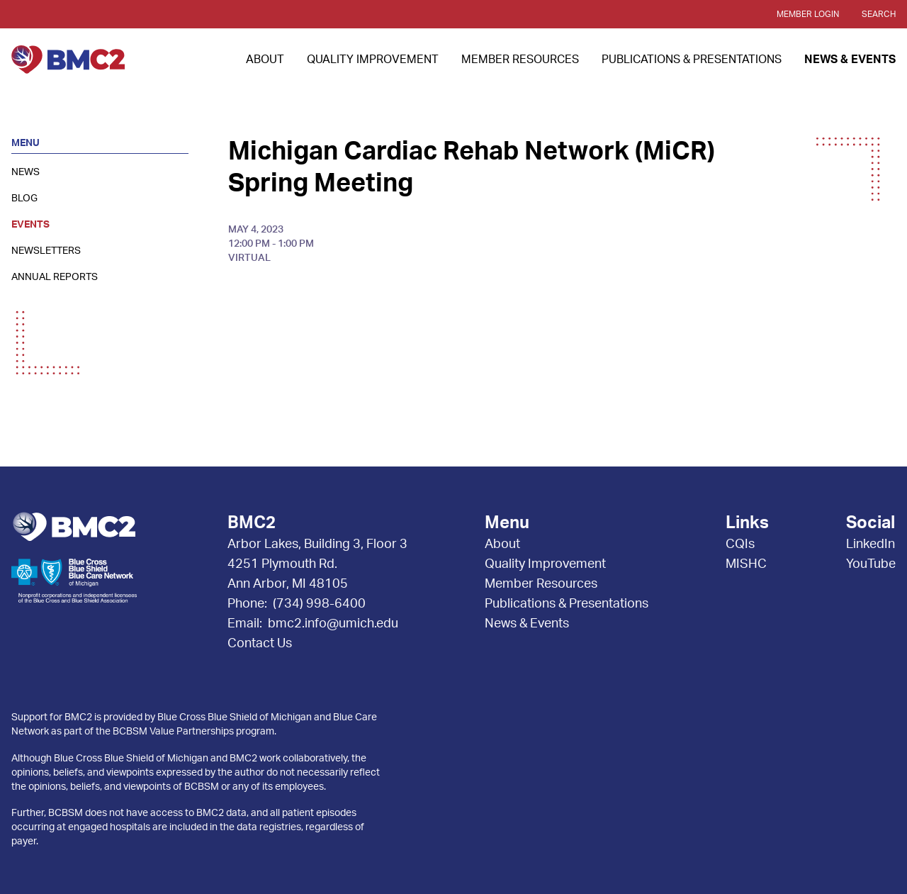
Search (879, 14)
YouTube (871, 564)
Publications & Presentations (692, 59)
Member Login (808, 14)
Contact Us (259, 643)
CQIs (740, 544)
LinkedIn (870, 544)
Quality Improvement (373, 59)
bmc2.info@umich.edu (333, 624)
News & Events (850, 59)
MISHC (746, 564)
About (265, 59)
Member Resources (520, 59)
